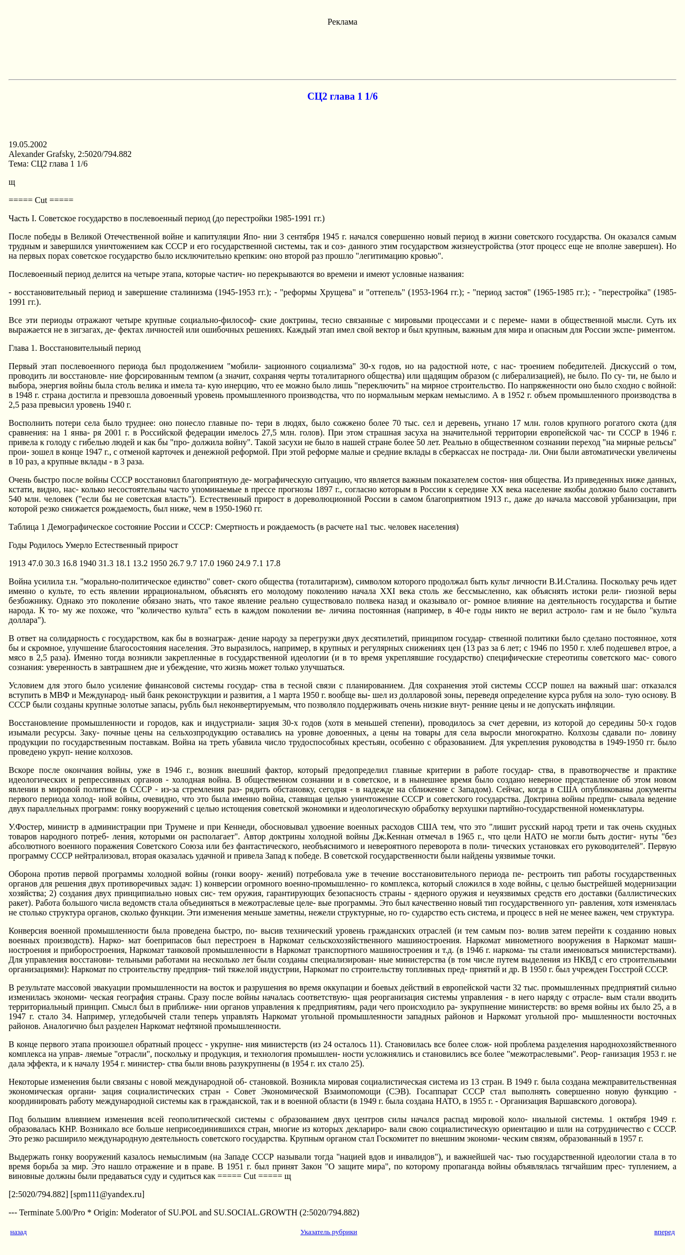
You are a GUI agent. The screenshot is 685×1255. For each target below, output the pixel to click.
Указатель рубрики (328, 1232)
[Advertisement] (342, 51)
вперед (664, 1232)
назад (18, 1232)
